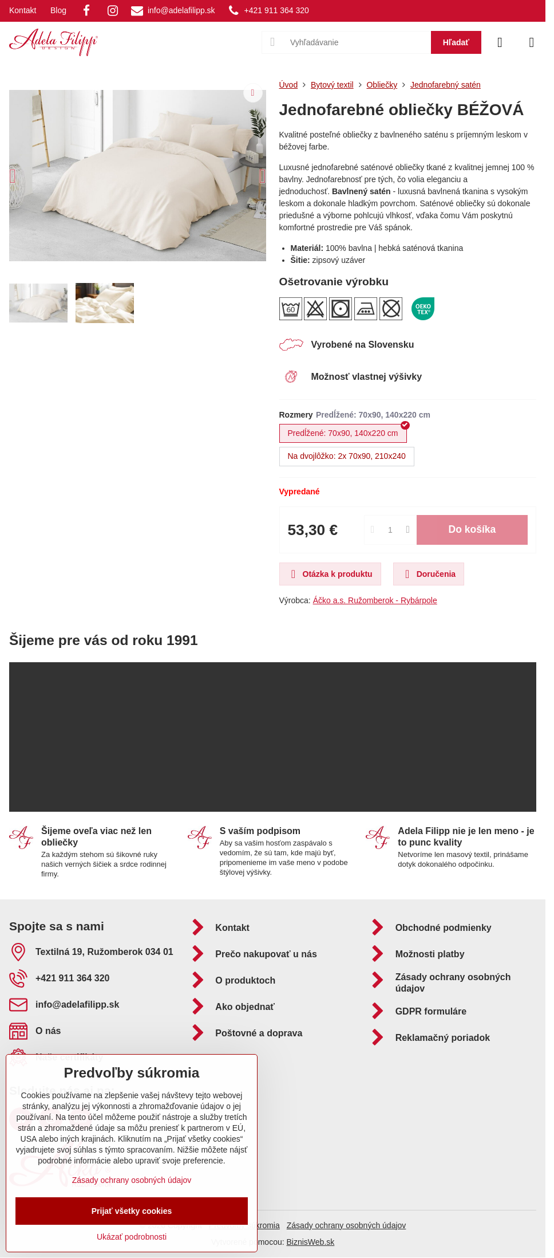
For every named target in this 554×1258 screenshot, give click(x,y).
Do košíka (472, 529)
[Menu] (531, 42)
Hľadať (456, 42)
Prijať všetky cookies (132, 1211)
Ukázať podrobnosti (132, 1236)
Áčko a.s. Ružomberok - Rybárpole (375, 600)
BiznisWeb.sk (311, 1242)
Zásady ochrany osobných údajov (346, 1225)
